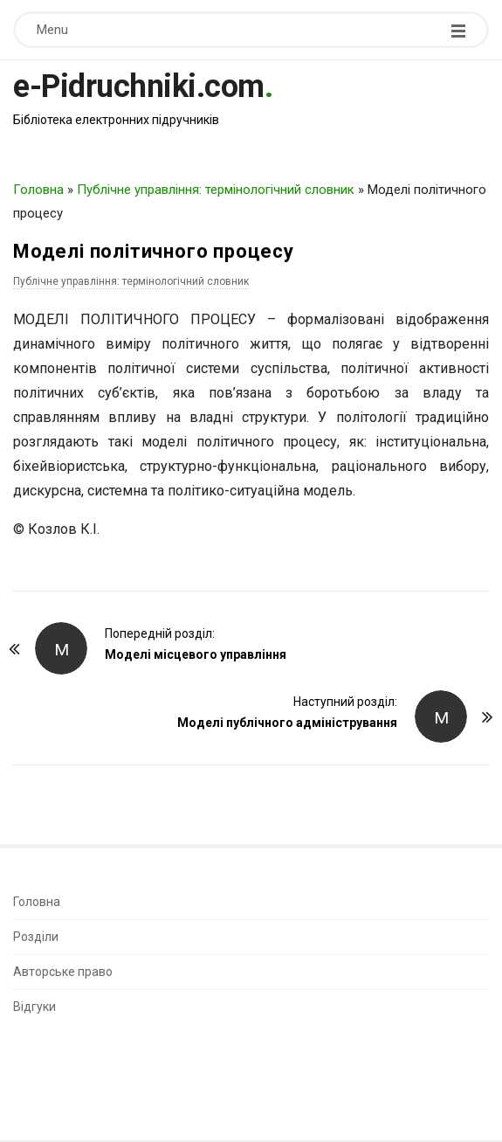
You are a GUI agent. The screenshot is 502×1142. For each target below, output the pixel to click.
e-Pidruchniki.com (139, 86)
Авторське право (63, 972)
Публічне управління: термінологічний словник (215, 189)
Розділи (35, 937)
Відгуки (34, 1007)
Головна (38, 189)
